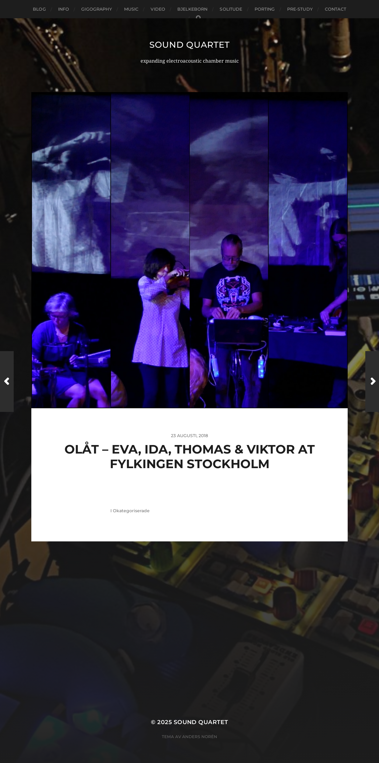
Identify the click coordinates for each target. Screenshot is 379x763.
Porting (265, 9)
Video (158, 9)
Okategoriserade (131, 510)
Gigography (96, 9)
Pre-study (300, 9)
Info (63, 9)
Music (131, 9)
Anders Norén (199, 736)
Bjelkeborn (192, 9)
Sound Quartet (189, 45)
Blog (39, 9)
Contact (335, 9)
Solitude (231, 9)
